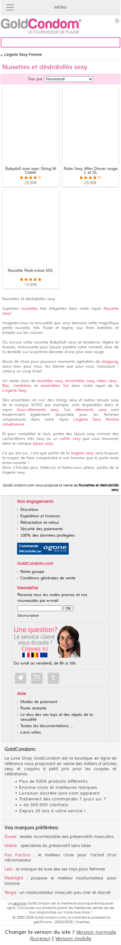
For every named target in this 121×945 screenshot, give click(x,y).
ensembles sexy (80, 381)
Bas (5, 385)
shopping (109, 361)
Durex (10, 836)
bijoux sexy (42, 443)
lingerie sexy (82, 453)
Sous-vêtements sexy (37, 409)
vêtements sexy (93, 409)
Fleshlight (14, 878)
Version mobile (73, 938)
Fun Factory (17, 855)
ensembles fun (55, 385)
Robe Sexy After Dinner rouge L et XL (90, 170)
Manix (11, 845)
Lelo (9, 869)
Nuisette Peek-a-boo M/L (30, 270)
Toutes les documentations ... (46, 726)
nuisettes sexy (50, 381)
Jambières (24, 385)
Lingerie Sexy (14, 390)
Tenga (10, 892)
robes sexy (107, 381)
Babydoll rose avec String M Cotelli (30, 170)
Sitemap (83, 922)
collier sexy (71, 438)
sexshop (19, 903)
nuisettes (29, 308)
